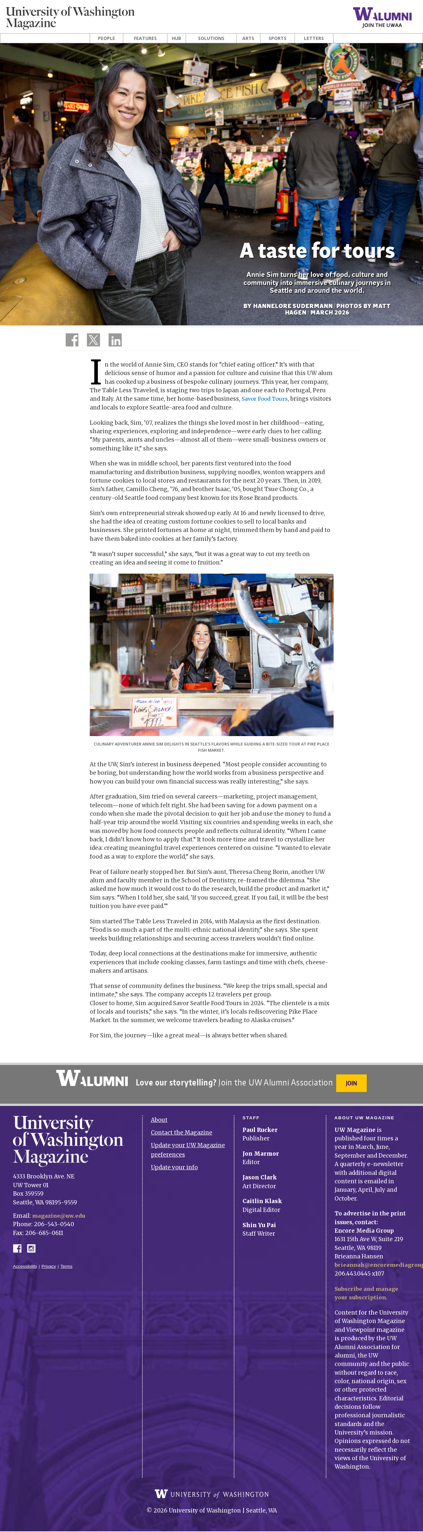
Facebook (20, 1244)
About (159, 1116)
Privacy (49, 1262)
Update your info (174, 1163)
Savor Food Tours (266, 398)
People (106, 38)
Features (145, 38)
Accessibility (25, 1262)
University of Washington (212, 1494)
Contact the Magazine (181, 1129)
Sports (277, 38)
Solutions (211, 38)
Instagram (33, 1244)
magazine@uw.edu (60, 1211)
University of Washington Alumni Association (91, 1078)
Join (352, 1083)
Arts (248, 38)
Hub (176, 38)
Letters (314, 38)
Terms (66, 1262)
